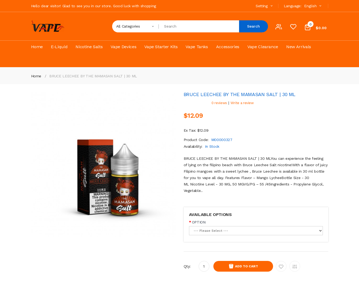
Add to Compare (294, 266)
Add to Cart (246, 266)
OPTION (199, 222)
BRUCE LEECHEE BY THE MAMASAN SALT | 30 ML (93, 76)
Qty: (187, 266)
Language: (292, 6)
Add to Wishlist (281, 266)
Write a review (242, 103)
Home (36, 76)
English (313, 6)
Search (253, 26)
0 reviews (219, 103)
